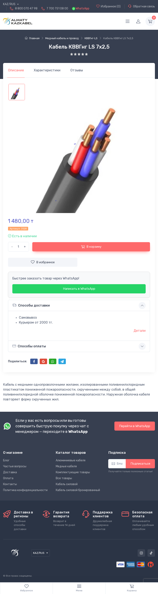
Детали (140, 331)
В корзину (91, 247)
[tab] (47, 70)
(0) (108, 6)
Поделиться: (17, 361)
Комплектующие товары (73, 472)
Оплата (8, 478)
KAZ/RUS (9, 4)
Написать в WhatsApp (79, 289)
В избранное (43, 262)
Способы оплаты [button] (29, 346)
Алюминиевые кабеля (70, 460)
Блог (6, 460)
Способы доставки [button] (31, 305)
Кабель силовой (67, 484)
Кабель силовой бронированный (78, 490)
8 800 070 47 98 (26, 8)
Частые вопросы (14, 466)
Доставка (10, 472)
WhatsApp (82, 8)
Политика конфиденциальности (25, 490)
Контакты (10, 484)
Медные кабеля (66, 466)
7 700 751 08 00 (57, 8)
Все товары (64, 478)
